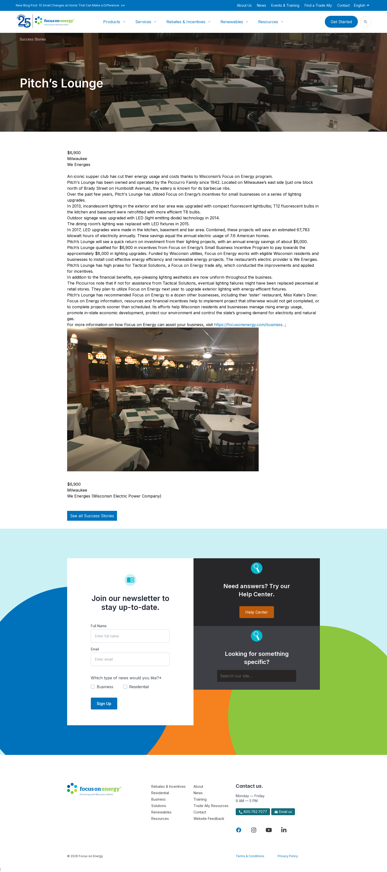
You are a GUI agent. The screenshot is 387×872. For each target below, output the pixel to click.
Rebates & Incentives (185, 21)
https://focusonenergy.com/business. (249, 324)
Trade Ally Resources (211, 806)
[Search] (256, 676)
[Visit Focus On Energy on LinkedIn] (284, 830)
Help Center (256, 612)
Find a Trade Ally (318, 5)
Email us (283, 812)
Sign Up (104, 703)
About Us (244, 5)
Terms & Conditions (250, 856)
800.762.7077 (253, 812)
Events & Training (285, 5)
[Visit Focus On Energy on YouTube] (269, 830)
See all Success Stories (92, 515)
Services (143, 21)
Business (158, 799)
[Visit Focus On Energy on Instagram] (254, 830)
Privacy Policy (288, 856)
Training (200, 799)
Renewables (231, 21)
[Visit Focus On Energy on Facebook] (239, 830)
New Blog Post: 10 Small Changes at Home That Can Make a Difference (70, 5)
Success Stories (33, 39)
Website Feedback (209, 818)
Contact (343, 5)
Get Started (341, 21)
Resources (268, 21)
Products (111, 21)
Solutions (158, 806)
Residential (160, 793)
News (261, 5)
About (198, 786)
